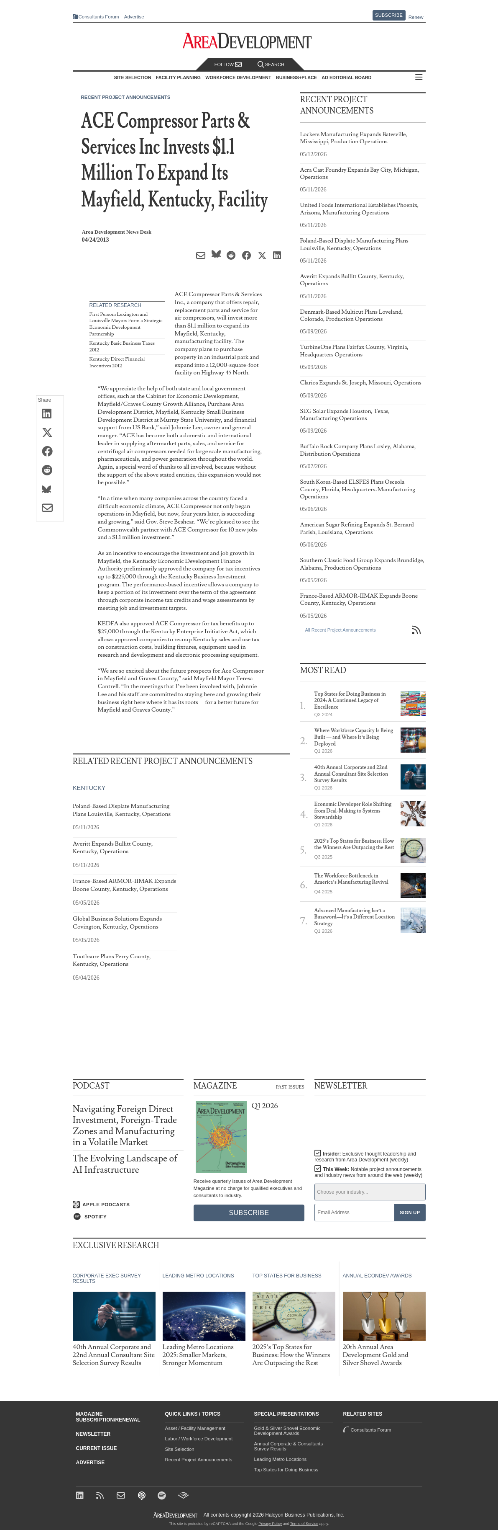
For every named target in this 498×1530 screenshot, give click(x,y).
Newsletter (93, 1434)
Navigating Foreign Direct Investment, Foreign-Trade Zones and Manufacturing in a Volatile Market (125, 1126)
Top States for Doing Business (286, 1469)
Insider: (365, 1157)
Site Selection (179, 1449)
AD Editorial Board (346, 77)
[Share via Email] (50, 508)
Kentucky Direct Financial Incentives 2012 (117, 362)
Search (271, 64)
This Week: (368, 1172)
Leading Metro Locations (280, 1459)
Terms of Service (304, 1524)
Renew (416, 17)
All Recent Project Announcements (340, 629)
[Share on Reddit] (50, 470)
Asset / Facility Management (195, 1428)
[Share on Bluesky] (50, 489)
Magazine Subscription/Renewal (108, 1417)
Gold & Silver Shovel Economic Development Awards (287, 1431)
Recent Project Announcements (126, 97)
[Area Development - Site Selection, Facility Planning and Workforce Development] (249, 41)
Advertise (134, 17)
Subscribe (389, 15)
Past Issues (290, 1086)
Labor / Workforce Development (199, 1438)
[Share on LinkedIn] (50, 414)
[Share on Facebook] (50, 451)
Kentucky (89, 787)
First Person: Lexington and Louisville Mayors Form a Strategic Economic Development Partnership (126, 324)
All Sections (419, 78)
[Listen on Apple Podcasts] (128, 1205)
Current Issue (96, 1448)
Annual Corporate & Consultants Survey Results (288, 1446)
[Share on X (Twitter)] (50, 433)
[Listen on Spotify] (128, 1216)
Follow (228, 64)
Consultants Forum (99, 16)
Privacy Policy (270, 1524)
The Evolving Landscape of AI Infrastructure (125, 1164)
